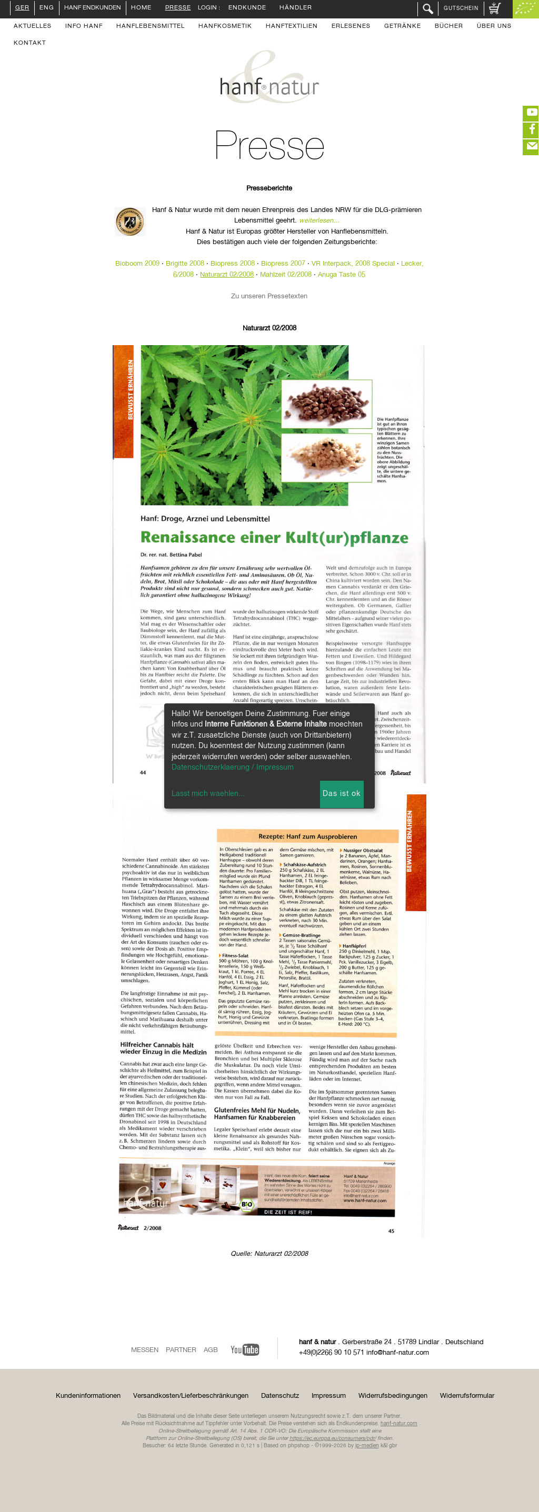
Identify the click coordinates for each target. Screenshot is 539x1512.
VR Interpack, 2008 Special (353, 263)
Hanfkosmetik (225, 26)
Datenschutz (280, 1396)
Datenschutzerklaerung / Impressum (233, 767)
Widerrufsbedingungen (392, 1396)
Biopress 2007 (283, 263)
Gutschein (461, 8)
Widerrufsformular (467, 1396)
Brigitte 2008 (185, 263)
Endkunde (247, 8)
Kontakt (30, 43)
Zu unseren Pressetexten (269, 296)
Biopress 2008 (233, 263)
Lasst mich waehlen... (208, 794)
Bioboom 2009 (137, 263)
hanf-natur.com (399, 1423)
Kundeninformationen (88, 1396)
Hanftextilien (292, 26)
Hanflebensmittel (150, 26)
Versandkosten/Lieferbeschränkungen (190, 1396)
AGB (211, 1350)
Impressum (329, 1396)
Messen (144, 1350)
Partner (181, 1350)
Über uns (494, 26)
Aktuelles (33, 26)
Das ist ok (342, 794)
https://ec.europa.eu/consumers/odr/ (333, 1438)
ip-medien (367, 1445)
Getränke (402, 26)
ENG (46, 8)
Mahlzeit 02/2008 (286, 274)
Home (141, 8)
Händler (296, 8)
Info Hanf (84, 26)
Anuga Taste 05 (341, 274)
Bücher (449, 26)
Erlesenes (351, 26)
